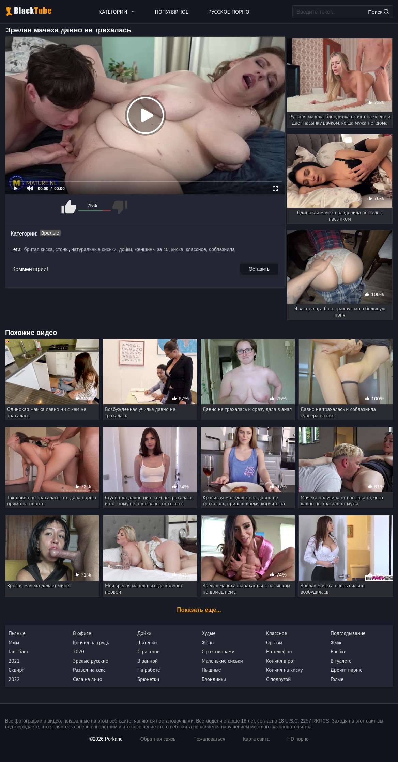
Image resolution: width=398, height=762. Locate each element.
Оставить (259, 269)
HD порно (298, 739)
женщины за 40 (152, 249)
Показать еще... (199, 609)
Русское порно (228, 11)
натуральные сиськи (93, 249)
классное (196, 249)
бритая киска (38, 249)
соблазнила (222, 249)
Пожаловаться (209, 739)
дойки (125, 249)
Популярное (172, 11)
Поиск (378, 12)
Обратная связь (157, 739)
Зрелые (50, 233)
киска (177, 249)
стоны (62, 249)
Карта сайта (256, 739)
